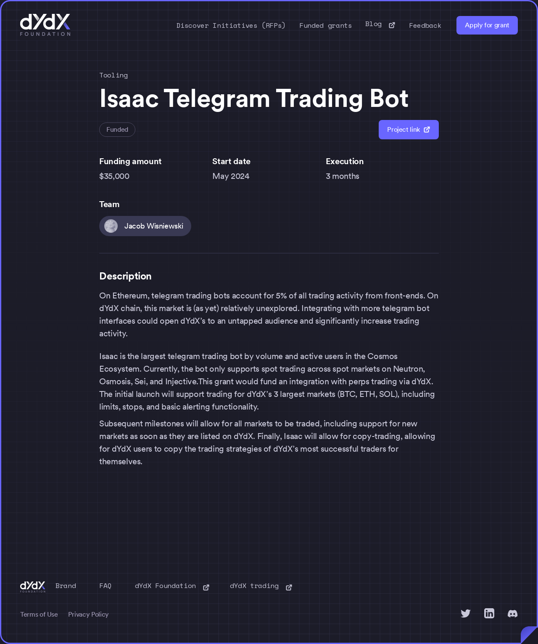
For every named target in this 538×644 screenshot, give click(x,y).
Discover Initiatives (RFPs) (231, 25)
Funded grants (325, 25)
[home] (45, 25)
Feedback (425, 25)
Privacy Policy (88, 614)
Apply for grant (487, 25)
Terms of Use (39, 614)
